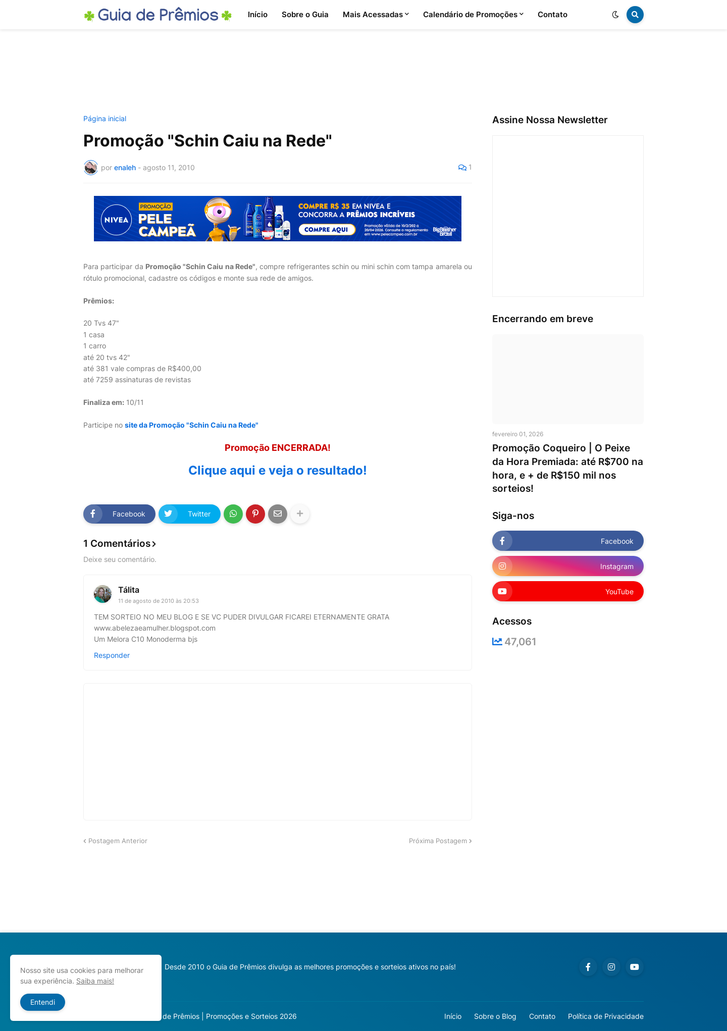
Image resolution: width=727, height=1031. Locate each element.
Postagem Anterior (117, 841)
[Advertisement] (363, 72)
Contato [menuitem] (552, 14)
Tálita (128, 590)
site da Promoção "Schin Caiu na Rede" (191, 425)
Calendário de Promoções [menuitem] (470, 14)
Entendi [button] (42, 1002)
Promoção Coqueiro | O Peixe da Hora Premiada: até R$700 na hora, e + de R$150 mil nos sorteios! (567, 468)
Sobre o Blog (495, 1016)
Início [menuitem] (258, 14)
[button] (615, 14)
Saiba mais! (95, 980)
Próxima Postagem (438, 841)
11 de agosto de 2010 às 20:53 (158, 600)
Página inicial (104, 118)
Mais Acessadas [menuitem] (373, 14)
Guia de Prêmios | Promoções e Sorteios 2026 (221, 1016)
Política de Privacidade (606, 1016)
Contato (542, 1016)
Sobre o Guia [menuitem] (305, 14)
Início (452, 1016)
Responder (112, 655)
